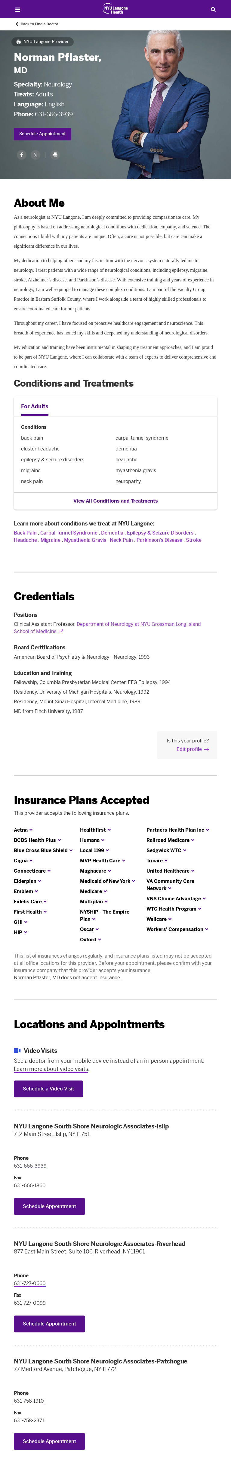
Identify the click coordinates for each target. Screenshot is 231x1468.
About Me (39, 202)
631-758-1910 (29, 1401)
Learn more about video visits (51, 1069)
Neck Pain (121, 540)
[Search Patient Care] (213, 9)
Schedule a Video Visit (48, 1089)
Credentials (44, 596)
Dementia (112, 533)
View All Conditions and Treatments (115, 501)
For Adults (34, 406)
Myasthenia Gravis (85, 540)
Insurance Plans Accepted (81, 800)
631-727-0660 (30, 1283)
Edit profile (189, 749)
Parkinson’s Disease (159, 540)
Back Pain (25, 533)
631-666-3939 (53, 114)
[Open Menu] (17, 10)
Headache (25, 540)
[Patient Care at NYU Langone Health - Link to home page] (115, 8)
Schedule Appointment (42, 133)
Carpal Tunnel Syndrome (68, 533)
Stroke (194, 540)
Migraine (50, 540)
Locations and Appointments (89, 1024)
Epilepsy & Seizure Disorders (160, 533)
